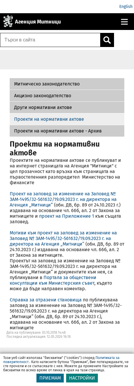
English (126, 6)
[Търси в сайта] (50, 40)
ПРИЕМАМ (50, 378)
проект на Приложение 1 (66, 216)
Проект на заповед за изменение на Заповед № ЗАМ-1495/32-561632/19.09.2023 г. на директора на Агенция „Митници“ (63, 199)
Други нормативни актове (43, 107)
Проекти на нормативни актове (49, 119)
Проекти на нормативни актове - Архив (58, 131)
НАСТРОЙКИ (82, 378)
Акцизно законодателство (42, 95)
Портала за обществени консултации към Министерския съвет (53, 280)
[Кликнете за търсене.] (107, 40)
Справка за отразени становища (46, 300)
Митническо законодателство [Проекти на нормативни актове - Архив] (47, 84)
